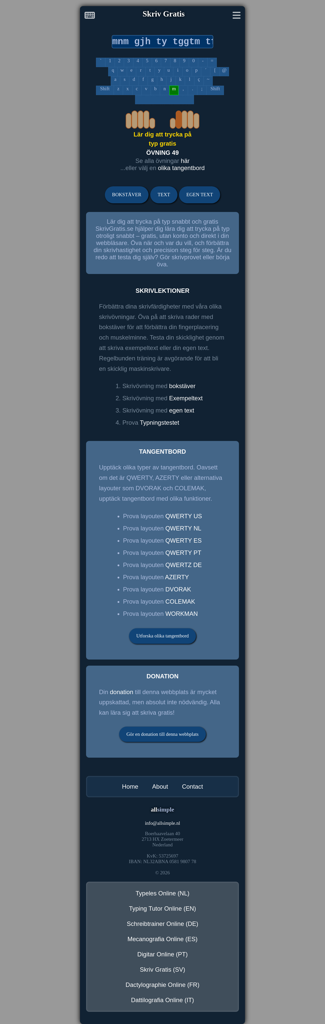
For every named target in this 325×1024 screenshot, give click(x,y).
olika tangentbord (181, 167)
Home (130, 786)
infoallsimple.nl (162, 823)
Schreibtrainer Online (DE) (162, 923)
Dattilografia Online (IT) (162, 1000)
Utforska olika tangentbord (162, 635)
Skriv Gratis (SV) (162, 969)
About (160, 786)
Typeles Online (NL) (162, 893)
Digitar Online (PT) (162, 954)
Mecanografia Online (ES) (162, 939)
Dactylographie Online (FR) (163, 984)
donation (121, 692)
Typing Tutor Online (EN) (162, 908)
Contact (192, 786)
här (185, 160)
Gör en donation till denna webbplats (162, 734)
